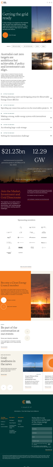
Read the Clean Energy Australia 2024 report (26, 180)
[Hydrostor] (20, 242)
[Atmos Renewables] (32, 227)
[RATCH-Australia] (20, 247)
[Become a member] (9, 300)
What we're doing (16, 46)
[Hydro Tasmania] (9, 242)
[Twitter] (26, 407)
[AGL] (20, 227)
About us (2, 424)
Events (37, 46)
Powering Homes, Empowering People (12, 426)
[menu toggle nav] (51, 2)
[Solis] (44, 247)
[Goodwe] (44, 237)
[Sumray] (20, 252)
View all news (4, 375)
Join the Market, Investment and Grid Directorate (38, 200)
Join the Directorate (28, 46)
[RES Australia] (32, 247)
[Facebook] (21, 407)
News (43, 46)
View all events (4, 347)
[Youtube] (28, 407)
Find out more (28, 387)
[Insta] (23, 407)
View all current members (25, 267)
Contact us (3, 421)
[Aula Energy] (44, 227)
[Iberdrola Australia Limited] (32, 242)
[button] (27, 338)
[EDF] (32, 232)
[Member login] (49, 2)
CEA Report (11, 420)
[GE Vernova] (20, 237)
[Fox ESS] (9, 237)
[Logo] (26, 402)
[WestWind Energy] (26, 260)
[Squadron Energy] (9, 252)
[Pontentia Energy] (9, 247)
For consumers (21, 426)
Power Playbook (12, 422)
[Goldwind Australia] (32, 237)
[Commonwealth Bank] (9, 232)
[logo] (4, 2)
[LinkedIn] (25, 407)
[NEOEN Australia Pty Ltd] (44, 242)
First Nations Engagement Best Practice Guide (12, 431)
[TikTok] (31, 407)
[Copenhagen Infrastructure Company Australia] (20, 232)
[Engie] (44, 232)
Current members (4, 426)
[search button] (47, 2)
